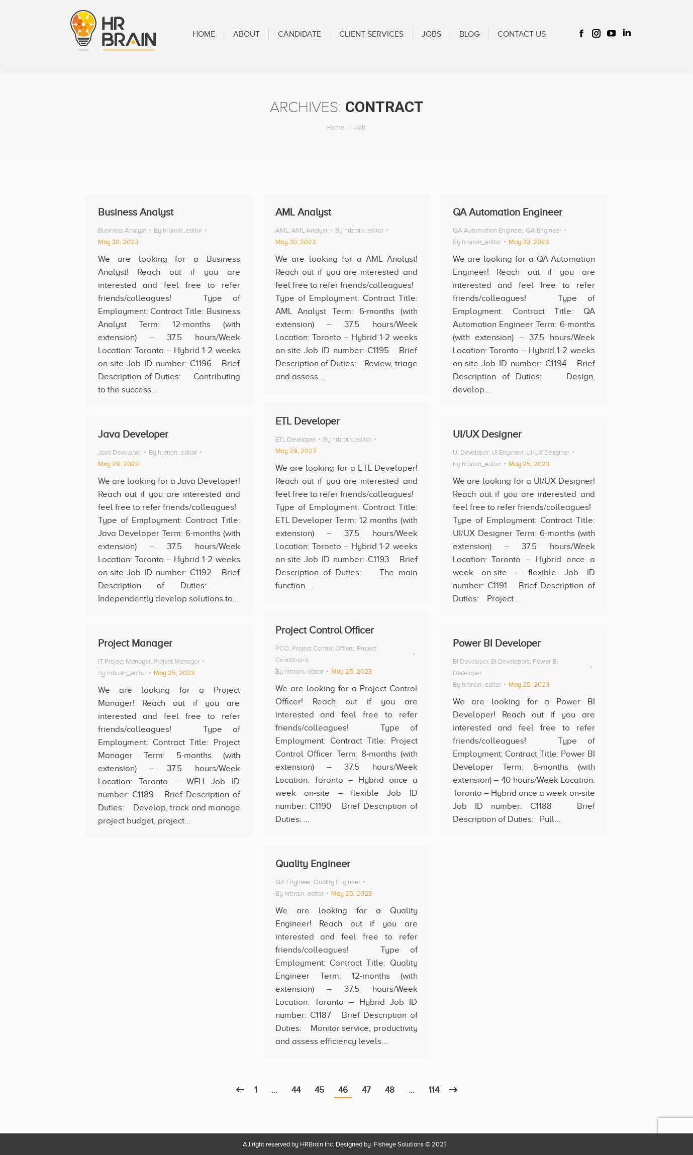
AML (281, 230)
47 (366, 1090)
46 (343, 1090)
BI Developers (510, 661)
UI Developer (470, 452)
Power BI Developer (497, 643)
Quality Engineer (312, 863)
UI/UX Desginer (547, 452)
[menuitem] (203, 34)
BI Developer (470, 661)
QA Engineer (543, 230)
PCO (282, 648)
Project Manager (135, 643)
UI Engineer (507, 452)
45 (319, 1090)
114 (434, 1090)
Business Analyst (135, 212)
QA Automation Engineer (507, 212)
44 (296, 1090)
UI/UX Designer (487, 434)
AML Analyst (303, 212)
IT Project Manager (124, 661)
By (178, 230)
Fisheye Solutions (399, 1144)
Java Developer (133, 434)
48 (389, 1090)
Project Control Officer (324, 630)
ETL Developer (307, 421)
